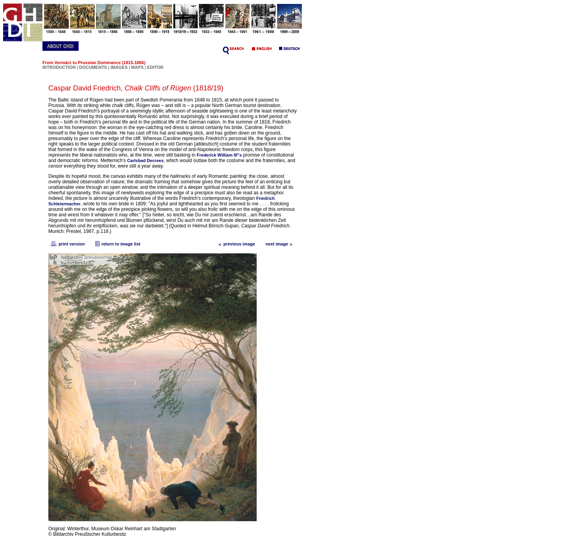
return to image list (117, 244)
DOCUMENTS (93, 67)
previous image (235, 244)
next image (281, 244)
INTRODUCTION (58, 67)
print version (67, 244)
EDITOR (155, 67)
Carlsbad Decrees (145, 160)
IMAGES (118, 67)
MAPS (137, 67)
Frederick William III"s (219, 155)
